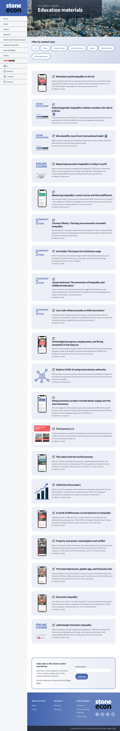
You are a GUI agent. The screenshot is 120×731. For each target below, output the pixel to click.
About (34, 705)
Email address (80, 667)
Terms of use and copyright (83, 710)
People (34, 709)
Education (58, 709)
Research (57, 705)
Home (40, 6)
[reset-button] (35, 48)
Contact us (81, 705)
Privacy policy (82, 716)
